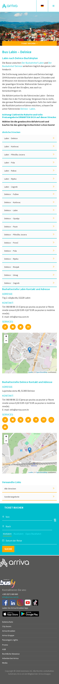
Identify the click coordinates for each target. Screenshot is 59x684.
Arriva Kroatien (8, 631)
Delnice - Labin (27, 108)
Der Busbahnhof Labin (33, 62)
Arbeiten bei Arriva (10, 658)
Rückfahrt (19, 533)
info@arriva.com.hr (10, 597)
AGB (4, 649)
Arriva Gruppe (8, 635)
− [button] (6, 341)
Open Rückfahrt (33, 533)
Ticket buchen (29, 43)
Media (4, 663)
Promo (5, 645)
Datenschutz (7, 622)
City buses (6, 626)
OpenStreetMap (41, 372)
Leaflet (30, 372)
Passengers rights (10, 640)
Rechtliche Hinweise (11, 653)
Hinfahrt (7, 533)
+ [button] (6, 336)
